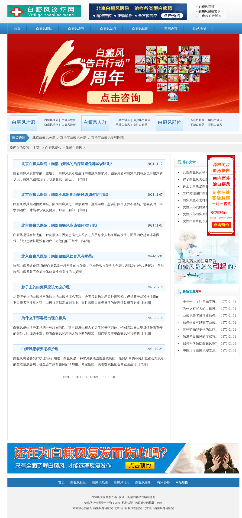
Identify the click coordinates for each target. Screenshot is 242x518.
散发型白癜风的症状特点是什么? (206, 336)
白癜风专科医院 (103, 508)
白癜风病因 (44, 28)
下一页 (111, 377)
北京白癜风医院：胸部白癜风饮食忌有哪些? (57, 256)
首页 (17, 28)
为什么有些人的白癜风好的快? (204, 308)
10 (99, 377)
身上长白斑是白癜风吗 (199, 186)
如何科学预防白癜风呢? (200, 343)
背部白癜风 (215, 124)
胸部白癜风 (215, 120)
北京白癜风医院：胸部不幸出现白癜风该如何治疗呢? (65, 195)
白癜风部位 (53, 148)
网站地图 (199, 28)
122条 (66, 377)
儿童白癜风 (123, 120)
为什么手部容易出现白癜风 (43, 318)
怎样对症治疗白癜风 (197, 193)
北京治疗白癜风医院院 (128, 508)
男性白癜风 (123, 124)
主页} (37, 148)
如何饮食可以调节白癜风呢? (203, 322)
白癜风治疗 (108, 28)
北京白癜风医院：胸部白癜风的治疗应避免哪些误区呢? (66, 164)
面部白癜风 (197, 124)
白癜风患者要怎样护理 (39, 349)
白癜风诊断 (140, 28)
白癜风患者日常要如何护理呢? (204, 315)
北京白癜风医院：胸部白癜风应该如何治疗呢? (59, 225)
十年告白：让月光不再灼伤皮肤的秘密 (210, 302)
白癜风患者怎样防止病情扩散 (204, 200)
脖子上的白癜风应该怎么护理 (45, 287)
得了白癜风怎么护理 (197, 179)
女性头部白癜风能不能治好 (202, 214)
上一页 (75, 377)
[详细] (82, 179)
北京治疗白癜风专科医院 (158, 508)
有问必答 (170, 28)
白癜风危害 (76, 28)
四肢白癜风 (197, 120)
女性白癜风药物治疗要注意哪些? (206, 172)
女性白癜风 (140, 124)
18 (104, 377)
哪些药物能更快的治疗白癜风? (204, 329)
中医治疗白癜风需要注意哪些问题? (208, 350)
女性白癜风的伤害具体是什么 (204, 221)
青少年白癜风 (141, 120)
